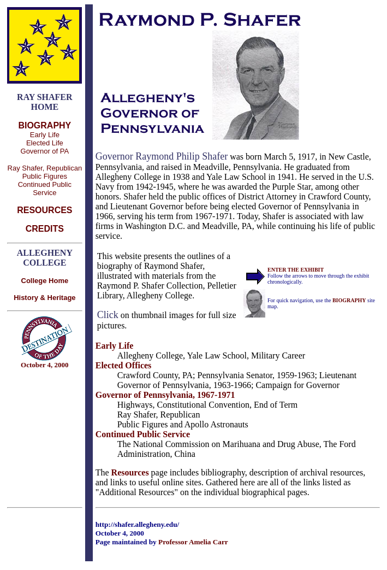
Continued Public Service (45, 188)
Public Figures (44, 176)
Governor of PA (45, 151)
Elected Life (44, 143)
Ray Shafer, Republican (45, 168)
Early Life (44, 135)
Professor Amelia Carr (193, 542)
